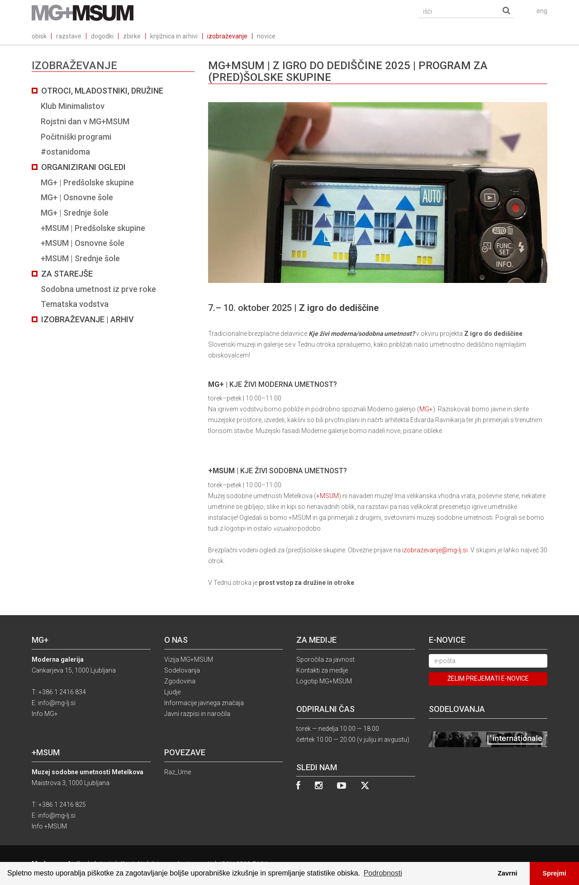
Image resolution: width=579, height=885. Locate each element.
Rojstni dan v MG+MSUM (85, 121)
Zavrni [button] (507, 873)
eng (541, 10)
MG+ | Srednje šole (75, 212)
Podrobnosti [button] (383, 873)
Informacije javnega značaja (204, 702)
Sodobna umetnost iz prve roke (98, 289)
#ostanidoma (65, 151)
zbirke (132, 36)
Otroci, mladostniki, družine (102, 90)
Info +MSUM (49, 826)
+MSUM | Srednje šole (80, 258)
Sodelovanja (182, 670)
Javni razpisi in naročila (197, 713)
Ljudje (172, 692)
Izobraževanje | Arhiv (87, 319)
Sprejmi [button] (554, 873)
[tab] (113, 205)
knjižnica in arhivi (174, 36)
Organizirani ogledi (83, 167)
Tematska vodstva (75, 304)
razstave (68, 36)
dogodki (102, 36)
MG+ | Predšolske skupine (87, 182)
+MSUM (327, 495)
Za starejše (67, 273)
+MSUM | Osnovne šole (82, 243)
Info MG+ (45, 713)
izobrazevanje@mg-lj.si (435, 550)
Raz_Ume (177, 772)
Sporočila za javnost (325, 659)
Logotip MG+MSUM (324, 681)
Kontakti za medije (322, 670)
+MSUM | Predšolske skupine (93, 228)
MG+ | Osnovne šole (77, 197)
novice (266, 36)
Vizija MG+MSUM (188, 659)
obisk (39, 36)
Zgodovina (179, 681)
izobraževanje (227, 36)
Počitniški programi (76, 136)
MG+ (426, 409)
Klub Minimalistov (72, 106)
